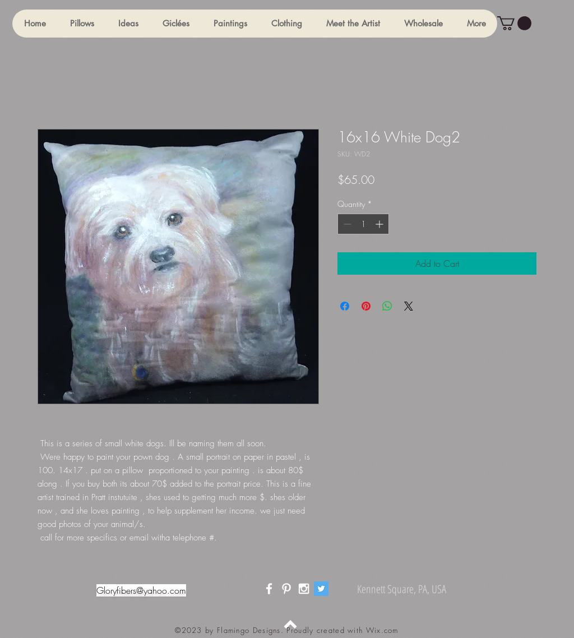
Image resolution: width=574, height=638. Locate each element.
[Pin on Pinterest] (366, 306)
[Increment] (380, 224)
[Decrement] (346, 224)
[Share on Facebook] (344, 306)
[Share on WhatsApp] (387, 306)
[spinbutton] (363, 224)
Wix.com (382, 630)
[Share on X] (408, 306)
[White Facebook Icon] (269, 588)
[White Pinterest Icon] (286, 588)
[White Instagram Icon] (304, 588)
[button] (82, 24)
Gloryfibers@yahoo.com (141, 590)
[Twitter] (321, 588)
